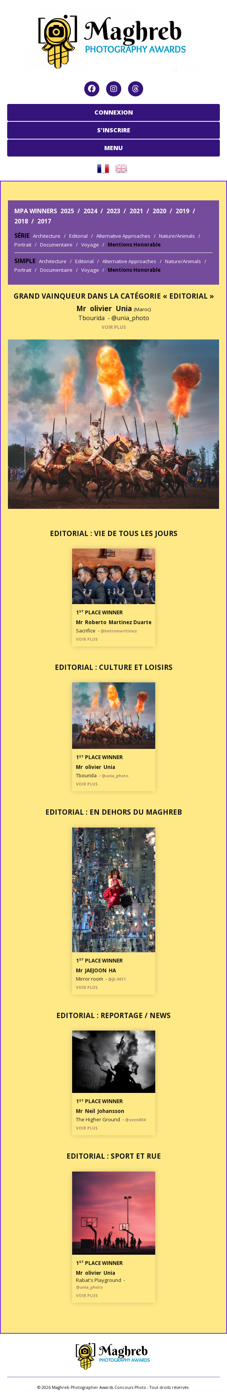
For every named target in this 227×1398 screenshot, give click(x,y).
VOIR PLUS (114, 327)
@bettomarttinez (118, 631)
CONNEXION (113, 112)
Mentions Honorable (134, 244)
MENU (113, 148)
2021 (136, 211)
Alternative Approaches (123, 235)
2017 (44, 221)
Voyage (90, 244)
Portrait (22, 244)
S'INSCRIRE (113, 130)
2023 (113, 211)
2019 (182, 211)
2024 (90, 211)
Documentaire (56, 244)
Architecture (46, 235)
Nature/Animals (177, 235)
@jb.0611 (117, 979)
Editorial (78, 235)
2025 (67, 211)
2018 (21, 221)
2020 (159, 211)
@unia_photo (130, 318)
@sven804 (135, 1119)
